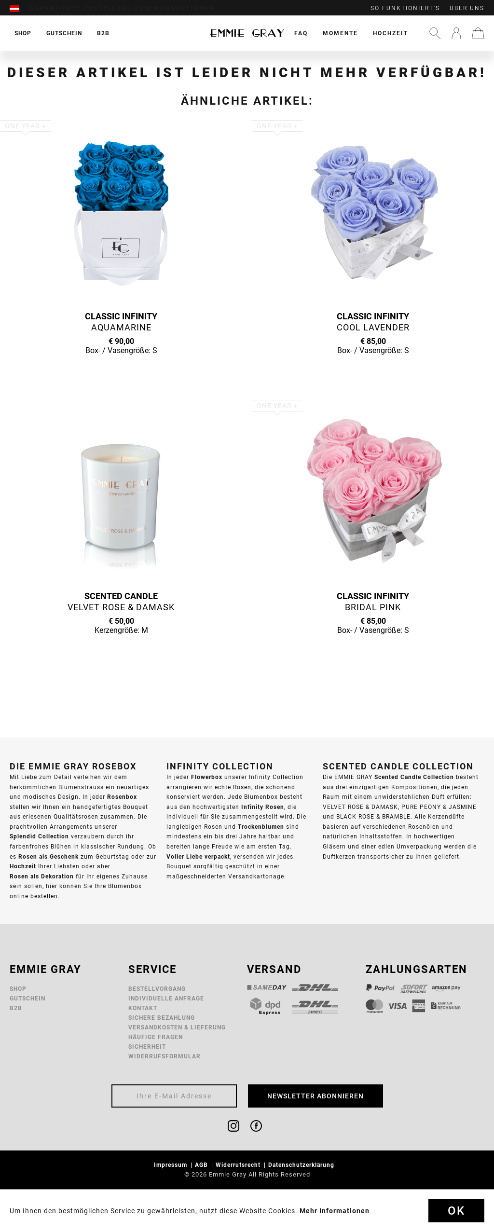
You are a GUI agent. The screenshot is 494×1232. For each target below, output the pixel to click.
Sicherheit (147, 1046)
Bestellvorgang (157, 988)
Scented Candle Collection (414, 776)
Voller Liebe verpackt (198, 856)
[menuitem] (19, 8)
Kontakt (142, 1008)
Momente (340, 33)
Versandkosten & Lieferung (177, 1027)
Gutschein (27, 998)
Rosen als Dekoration (42, 876)
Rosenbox (122, 796)
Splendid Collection (39, 836)
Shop (18, 988)
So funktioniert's (405, 8)
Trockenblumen (261, 826)
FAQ (301, 33)
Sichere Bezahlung (161, 1017)
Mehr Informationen (335, 1210)
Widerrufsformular (164, 1056)
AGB (202, 1164)
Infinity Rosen (262, 806)
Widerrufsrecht (239, 1164)
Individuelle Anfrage (166, 998)
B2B (16, 1008)
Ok (456, 1211)
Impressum (171, 1164)
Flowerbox (206, 776)
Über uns (467, 8)
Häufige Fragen (155, 1036)
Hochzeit (390, 33)
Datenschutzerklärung (302, 1164)
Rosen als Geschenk (48, 856)
